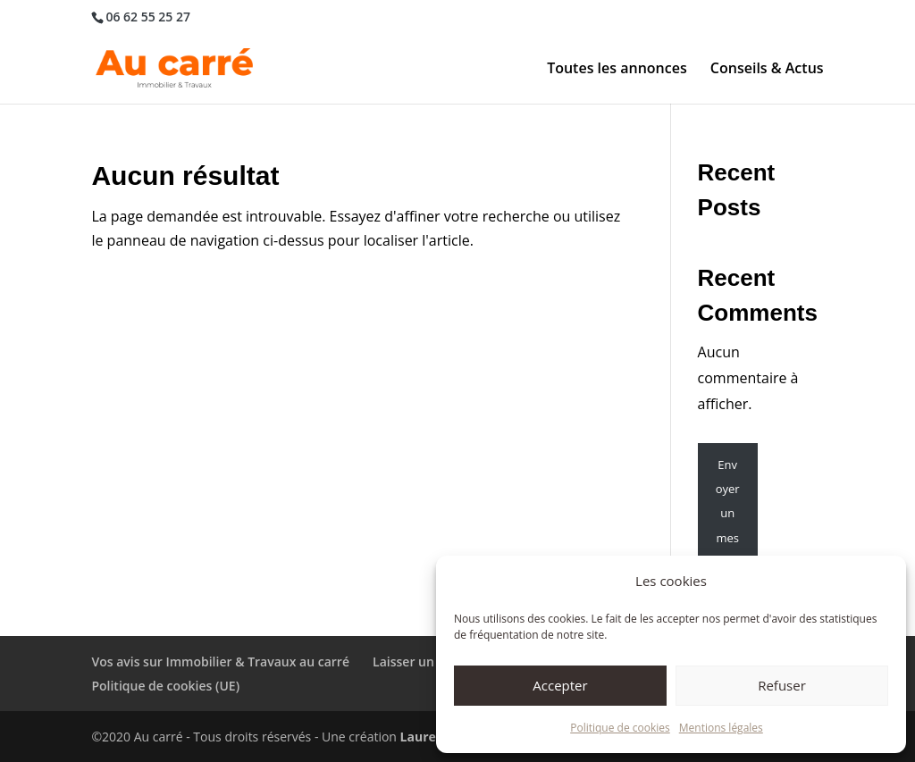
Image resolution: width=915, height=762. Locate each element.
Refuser (782, 685)
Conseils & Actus (767, 70)
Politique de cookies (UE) (165, 685)
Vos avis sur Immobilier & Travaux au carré (220, 661)
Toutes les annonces (617, 70)
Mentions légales (721, 727)
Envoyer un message (727, 513)
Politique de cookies (620, 727)
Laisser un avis (417, 661)
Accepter (560, 685)
